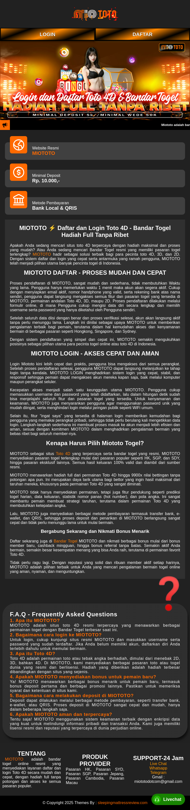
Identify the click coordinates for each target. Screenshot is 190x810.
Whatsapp (158, 768)
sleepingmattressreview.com (122, 803)
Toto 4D (63, 454)
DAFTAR (143, 34)
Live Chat (158, 764)
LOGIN (47, 34)
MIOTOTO (43, 153)
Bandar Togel (65, 541)
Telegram (158, 772)
